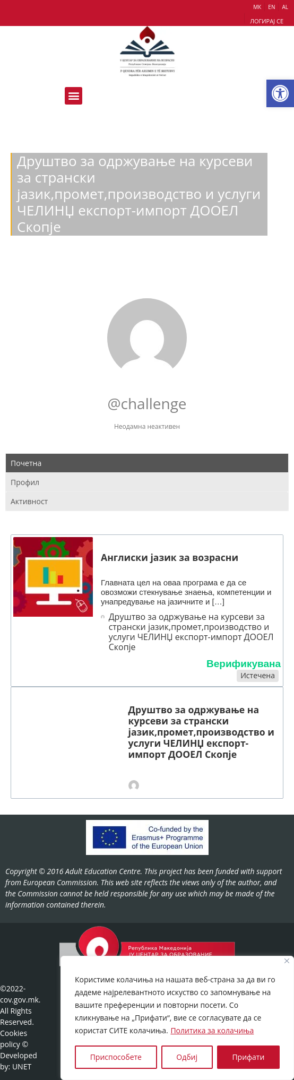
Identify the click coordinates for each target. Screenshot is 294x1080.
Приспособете (116, 1057)
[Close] (286, 960)
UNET (21, 1066)
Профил (25, 482)
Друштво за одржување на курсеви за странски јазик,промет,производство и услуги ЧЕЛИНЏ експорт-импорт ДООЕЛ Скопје (191, 632)
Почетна (26, 463)
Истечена (257, 675)
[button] (280, 93)
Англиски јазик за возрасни (169, 557)
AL (285, 7)
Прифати (248, 1057)
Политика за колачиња (212, 1030)
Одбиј (186, 1057)
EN (271, 7)
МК (257, 7)
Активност (29, 501)
